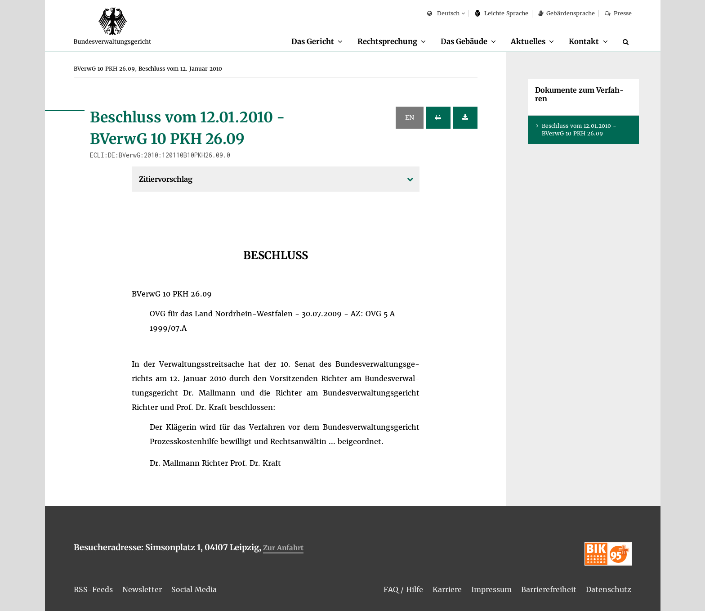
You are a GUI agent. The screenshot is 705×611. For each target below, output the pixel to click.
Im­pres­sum (491, 589)
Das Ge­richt (312, 41)
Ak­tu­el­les (528, 41)
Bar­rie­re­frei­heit (548, 589)
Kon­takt (584, 41)
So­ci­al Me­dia (194, 589)
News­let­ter (142, 589)
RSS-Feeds (93, 589)
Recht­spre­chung (387, 41)
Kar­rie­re (447, 589)
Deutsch (443, 14)
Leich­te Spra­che (501, 13)
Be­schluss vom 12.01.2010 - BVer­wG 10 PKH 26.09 (579, 129)
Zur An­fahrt (283, 548)
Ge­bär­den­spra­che (566, 13)
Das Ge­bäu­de (464, 41)
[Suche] (627, 41)
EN (409, 117)
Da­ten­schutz (608, 589)
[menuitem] (317, 41)
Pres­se (618, 13)
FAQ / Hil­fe (403, 589)
